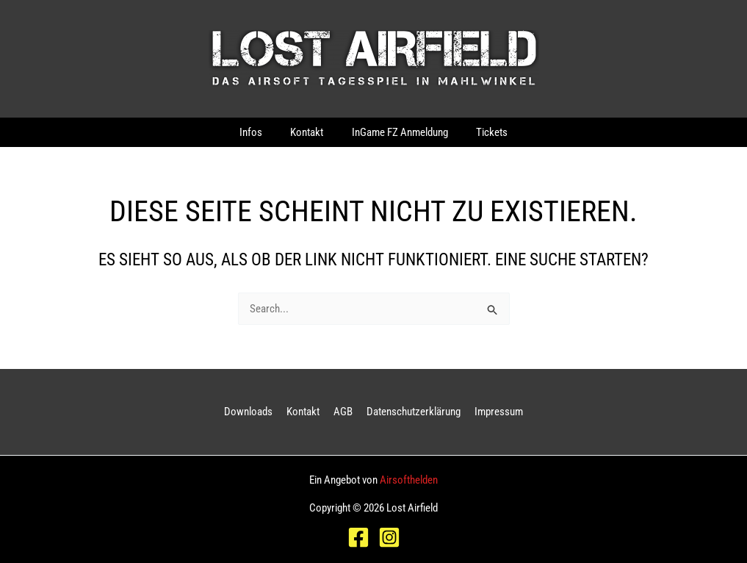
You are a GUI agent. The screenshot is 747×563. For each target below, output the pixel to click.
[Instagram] (389, 537)
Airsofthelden (409, 480)
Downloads (254, 411)
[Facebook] (358, 537)
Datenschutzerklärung (411, 411)
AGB (343, 411)
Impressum (493, 411)
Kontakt (305, 411)
